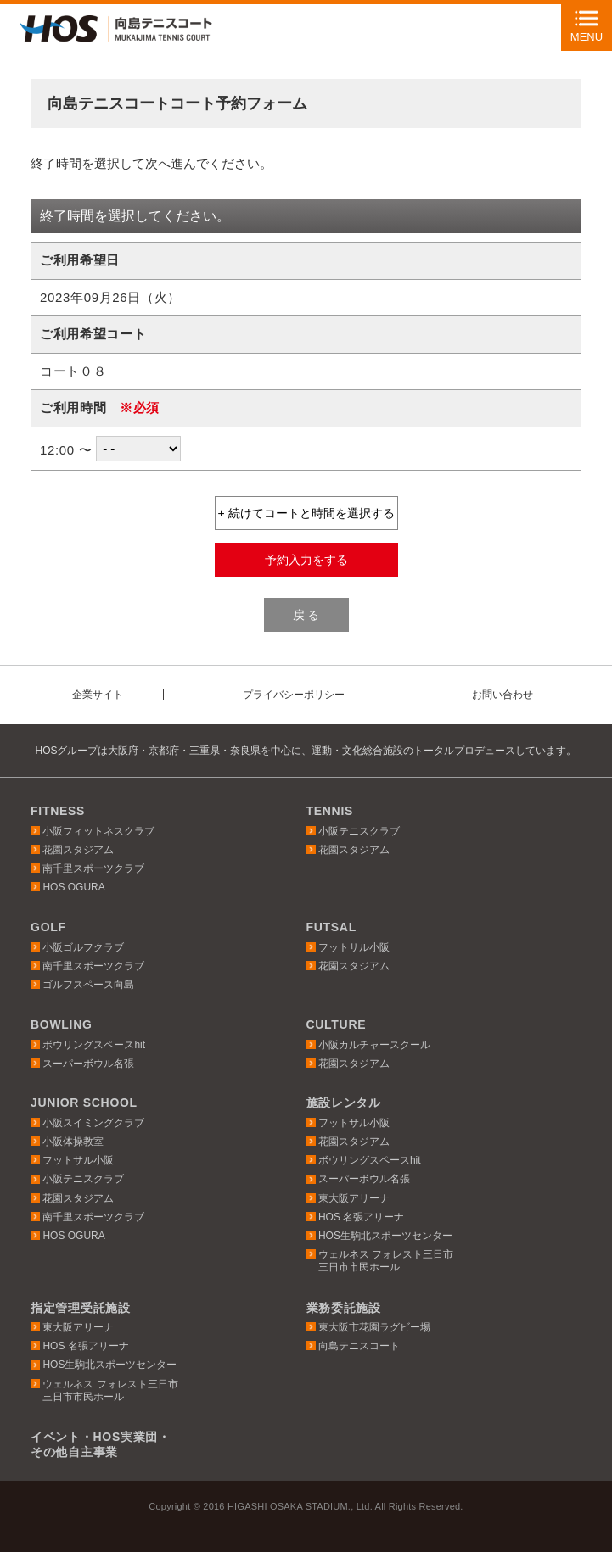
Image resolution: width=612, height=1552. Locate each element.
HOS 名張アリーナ (361, 1217)
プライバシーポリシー (294, 695)
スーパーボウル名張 (88, 1063)
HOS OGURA (73, 887)
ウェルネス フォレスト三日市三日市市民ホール (385, 1260)
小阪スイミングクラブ (93, 1123)
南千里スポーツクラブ (93, 868)
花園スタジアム (78, 850)
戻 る (306, 615)
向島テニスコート (359, 1346)
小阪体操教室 (73, 1141)
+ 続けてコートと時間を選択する (305, 513)
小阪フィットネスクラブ (98, 831)
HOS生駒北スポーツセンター (385, 1236)
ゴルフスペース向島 (88, 985)
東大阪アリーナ (354, 1198)
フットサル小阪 (354, 947)
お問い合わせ (502, 695)
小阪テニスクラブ (359, 831)
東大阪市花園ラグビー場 (374, 1327)
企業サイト (97, 695)
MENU (586, 37)
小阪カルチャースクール (374, 1045)
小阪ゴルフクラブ (83, 947)
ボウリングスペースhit (93, 1045)
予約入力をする (306, 560)
